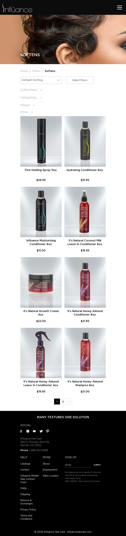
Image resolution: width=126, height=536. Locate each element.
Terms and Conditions (26, 517)
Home (24, 71)
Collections (28, 90)
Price (24, 112)
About (46, 463)
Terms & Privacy (92, 481)
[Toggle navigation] (119, 7)
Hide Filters (79, 80)
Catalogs (25, 463)
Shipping (25, 494)
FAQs (23, 488)
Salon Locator (50, 475)
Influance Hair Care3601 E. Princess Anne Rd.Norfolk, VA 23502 (35, 442)
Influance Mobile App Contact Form (29, 479)
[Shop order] (41, 80)
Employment (50, 469)
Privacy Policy (28, 509)
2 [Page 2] (63, 401)
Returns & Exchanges (26, 502)
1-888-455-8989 (38, 450)
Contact (24, 469)
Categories (28, 97)
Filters (36, 71)
